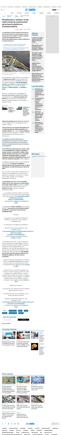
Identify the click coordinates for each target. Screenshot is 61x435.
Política (34, 13)
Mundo (32, 430)
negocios (25, 121)
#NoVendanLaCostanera (16, 198)
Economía (19, 13)
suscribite (54, 9)
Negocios (41, 13)
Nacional (25, 430)
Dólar (12, 13)
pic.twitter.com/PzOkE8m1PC (16, 234)
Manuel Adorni (17, 6)
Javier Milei (25, 6)
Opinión (49, 13)
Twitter (26, 184)
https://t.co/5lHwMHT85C (16, 199)
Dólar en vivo (10, 6)
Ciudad (19, 121)
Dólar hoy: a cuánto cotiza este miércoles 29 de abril (37, 407)
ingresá (58, 9)
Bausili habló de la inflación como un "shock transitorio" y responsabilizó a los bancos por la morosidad (39, 103)
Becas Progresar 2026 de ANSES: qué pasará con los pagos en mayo (8, 343)
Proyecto (21, 313)
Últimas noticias (13, 428)
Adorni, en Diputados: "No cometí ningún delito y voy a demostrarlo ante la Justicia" (39, 116)
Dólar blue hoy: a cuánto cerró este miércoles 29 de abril (22, 415)
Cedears (45, 156)
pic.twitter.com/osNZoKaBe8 (16, 303)
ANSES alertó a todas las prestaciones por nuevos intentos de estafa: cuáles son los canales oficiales (26, 111)
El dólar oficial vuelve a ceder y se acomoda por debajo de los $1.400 (8, 416)
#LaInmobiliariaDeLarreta (11, 231)
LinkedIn (11, 423)
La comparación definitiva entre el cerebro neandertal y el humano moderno (42, 350)
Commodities (40, 156)
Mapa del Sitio (48, 432)
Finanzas (27, 13)
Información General (9, 16)
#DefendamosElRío (23, 196)
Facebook (5, 423)
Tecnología (34, 432)
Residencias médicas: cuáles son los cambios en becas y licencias (41, 338)
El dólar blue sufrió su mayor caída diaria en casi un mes (37, 388)
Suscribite (23, 319)
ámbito (3, 16)
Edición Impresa (48, 430)
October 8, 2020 (16, 238)
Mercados (55, 428)
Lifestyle (18, 430)
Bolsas (36, 156)
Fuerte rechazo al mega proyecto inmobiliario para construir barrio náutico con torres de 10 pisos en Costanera (16, 48)
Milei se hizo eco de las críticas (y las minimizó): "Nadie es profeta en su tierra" (37, 47)
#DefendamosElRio (16, 233)
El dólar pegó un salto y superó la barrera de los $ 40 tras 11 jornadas (8, 407)
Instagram (8, 423)
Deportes (39, 430)
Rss (41, 432)
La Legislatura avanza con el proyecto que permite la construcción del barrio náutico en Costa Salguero (14, 45)
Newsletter (55, 423)
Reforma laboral (47, 6)
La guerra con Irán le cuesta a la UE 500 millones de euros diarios (37, 40)
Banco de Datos (46, 428)
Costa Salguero (17, 16)
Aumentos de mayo (32, 6)
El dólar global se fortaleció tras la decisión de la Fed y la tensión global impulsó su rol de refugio (8, 390)
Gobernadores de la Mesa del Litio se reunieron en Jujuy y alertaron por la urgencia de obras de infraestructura (38, 77)
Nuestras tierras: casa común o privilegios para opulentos (11, 109)
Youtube (14, 423)
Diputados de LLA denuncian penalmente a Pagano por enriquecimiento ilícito (39, 92)
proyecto (19, 80)
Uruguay (56, 13)
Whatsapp (18, 423)
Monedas (33, 156)
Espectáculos (25, 432)
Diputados (39, 6)
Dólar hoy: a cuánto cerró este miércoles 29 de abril (23, 407)
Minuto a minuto (21, 384)
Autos (17, 432)
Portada (4, 428)
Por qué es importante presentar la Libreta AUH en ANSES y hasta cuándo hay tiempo (23, 344)
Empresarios (54, 6)
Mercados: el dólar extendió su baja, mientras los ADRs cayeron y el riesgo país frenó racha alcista (37, 56)
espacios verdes (15, 181)
